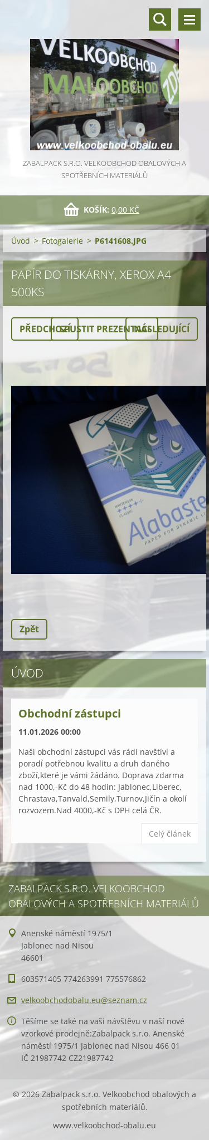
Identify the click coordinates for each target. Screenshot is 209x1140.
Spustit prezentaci (104, 329)
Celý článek (170, 833)
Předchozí (45, 329)
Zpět (29, 629)
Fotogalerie (62, 240)
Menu (189, 19)
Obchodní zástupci (69, 713)
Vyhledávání (160, 19)
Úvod (20, 240)
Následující (161, 329)
